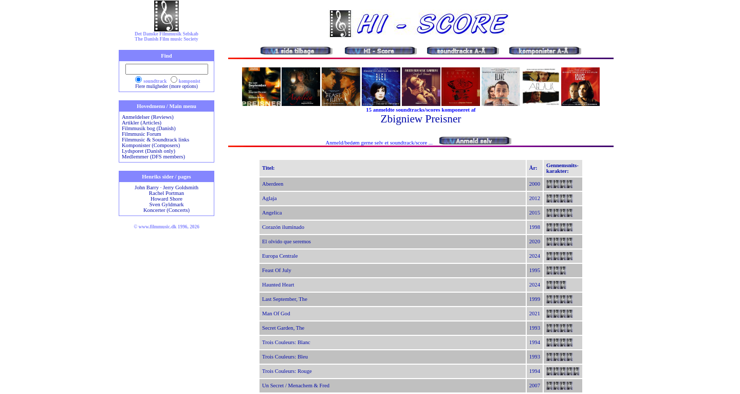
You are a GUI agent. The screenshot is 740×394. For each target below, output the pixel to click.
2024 (534, 256)
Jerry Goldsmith (180, 187)
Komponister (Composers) (151, 145)
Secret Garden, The (283, 328)
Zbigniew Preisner (421, 119)
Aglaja (269, 198)
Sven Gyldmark (166, 204)
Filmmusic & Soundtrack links (155, 139)
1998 (534, 227)
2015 (534, 213)
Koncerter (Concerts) (166, 210)
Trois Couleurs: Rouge (287, 371)
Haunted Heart (278, 285)
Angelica (272, 213)
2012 (534, 198)
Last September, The (284, 299)
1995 (534, 270)
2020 (534, 241)
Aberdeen (272, 184)
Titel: (268, 168)
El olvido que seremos (286, 241)
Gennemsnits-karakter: (562, 168)
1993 (534, 328)
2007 (534, 385)
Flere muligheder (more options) (166, 86)
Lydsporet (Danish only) (148, 151)
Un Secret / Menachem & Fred (295, 385)
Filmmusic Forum (141, 134)
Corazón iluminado (283, 227)
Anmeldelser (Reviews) (148, 117)
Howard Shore (166, 199)
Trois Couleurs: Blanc (286, 342)
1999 (534, 299)
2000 (534, 184)
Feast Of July (276, 270)
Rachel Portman (166, 193)
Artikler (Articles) (141, 123)
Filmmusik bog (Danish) (149, 128)
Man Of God (276, 313)
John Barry (147, 187)
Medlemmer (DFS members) (153, 156)
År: (533, 168)
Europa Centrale (280, 256)
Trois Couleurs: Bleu (285, 357)
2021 (534, 313)
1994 (534, 342)
